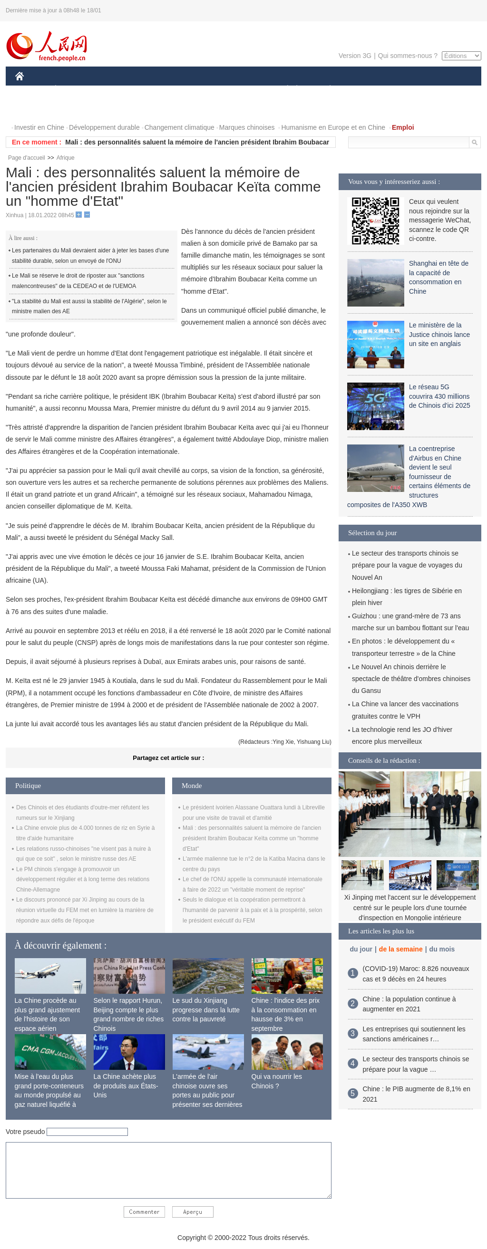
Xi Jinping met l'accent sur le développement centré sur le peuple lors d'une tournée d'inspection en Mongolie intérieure (410, 908)
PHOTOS (34, 109)
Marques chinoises (247, 127)
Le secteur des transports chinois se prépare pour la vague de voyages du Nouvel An (407, 565)
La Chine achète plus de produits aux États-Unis (126, 1086)
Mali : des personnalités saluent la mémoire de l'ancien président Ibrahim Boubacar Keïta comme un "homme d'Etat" (252, 838)
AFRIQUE (156, 90)
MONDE (116, 90)
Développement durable (104, 127)
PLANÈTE (325, 90)
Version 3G (355, 55)
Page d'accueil (26, 157)
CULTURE (241, 90)
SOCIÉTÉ (283, 90)
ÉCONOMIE (73, 90)
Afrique (66, 157)
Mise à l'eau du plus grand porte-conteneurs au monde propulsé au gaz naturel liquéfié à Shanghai (49, 1095)
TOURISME (403, 90)
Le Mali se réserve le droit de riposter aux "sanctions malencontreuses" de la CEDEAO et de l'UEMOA (78, 280)
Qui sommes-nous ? (408, 55)
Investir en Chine (39, 127)
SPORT (363, 90)
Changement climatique (179, 127)
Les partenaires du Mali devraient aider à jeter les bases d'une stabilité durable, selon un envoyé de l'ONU (90, 255)
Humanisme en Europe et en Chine (333, 127)
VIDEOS (73, 109)
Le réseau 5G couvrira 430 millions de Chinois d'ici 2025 (439, 396)
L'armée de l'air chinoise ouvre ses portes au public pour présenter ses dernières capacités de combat (208, 1095)
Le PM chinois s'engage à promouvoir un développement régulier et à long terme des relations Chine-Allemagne (82, 879)
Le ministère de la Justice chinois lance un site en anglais (439, 334)
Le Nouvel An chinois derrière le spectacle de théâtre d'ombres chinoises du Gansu (411, 678)
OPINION (448, 90)
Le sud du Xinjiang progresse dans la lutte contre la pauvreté (206, 1010)
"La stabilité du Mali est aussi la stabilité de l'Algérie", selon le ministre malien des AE (89, 306)
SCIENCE (198, 90)
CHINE (31, 90)
